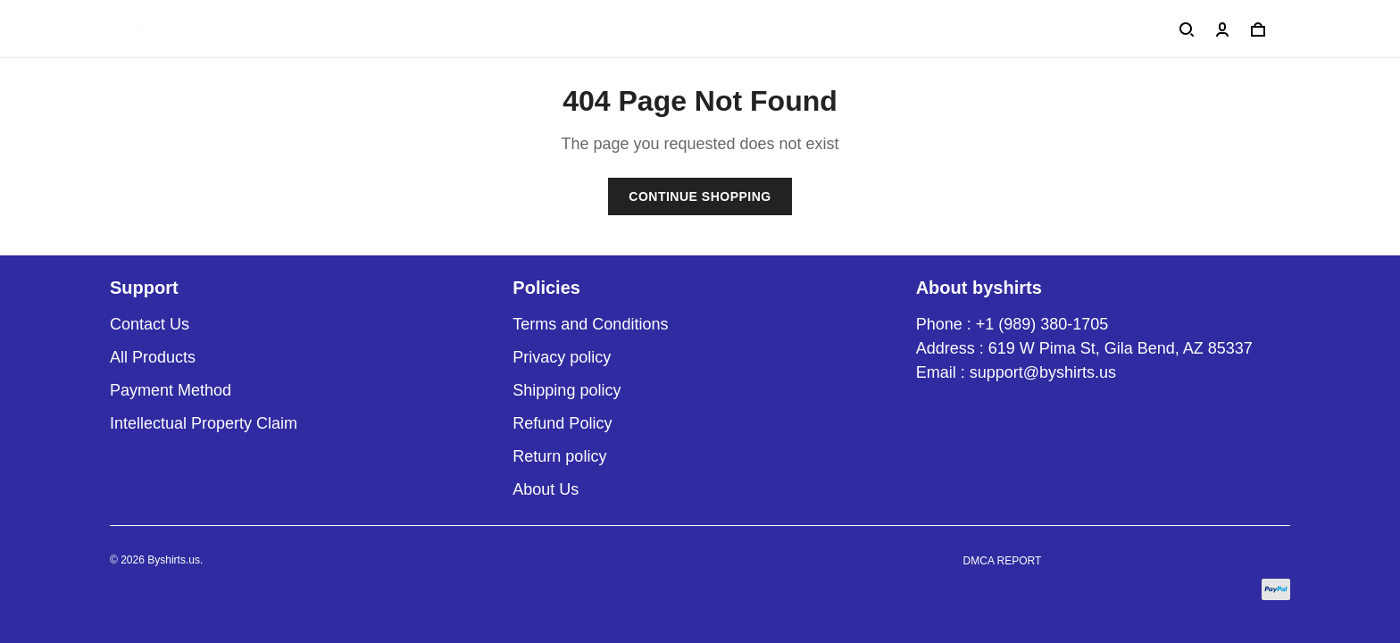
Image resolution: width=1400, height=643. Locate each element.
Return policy (559, 456)
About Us (545, 489)
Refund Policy (562, 423)
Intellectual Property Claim (203, 423)
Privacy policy (561, 357)
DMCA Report (1002, 561)
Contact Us (149, 324)
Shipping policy (566, 390)
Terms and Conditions (590, 324)
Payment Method (170, 390)
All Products (153, 357)
